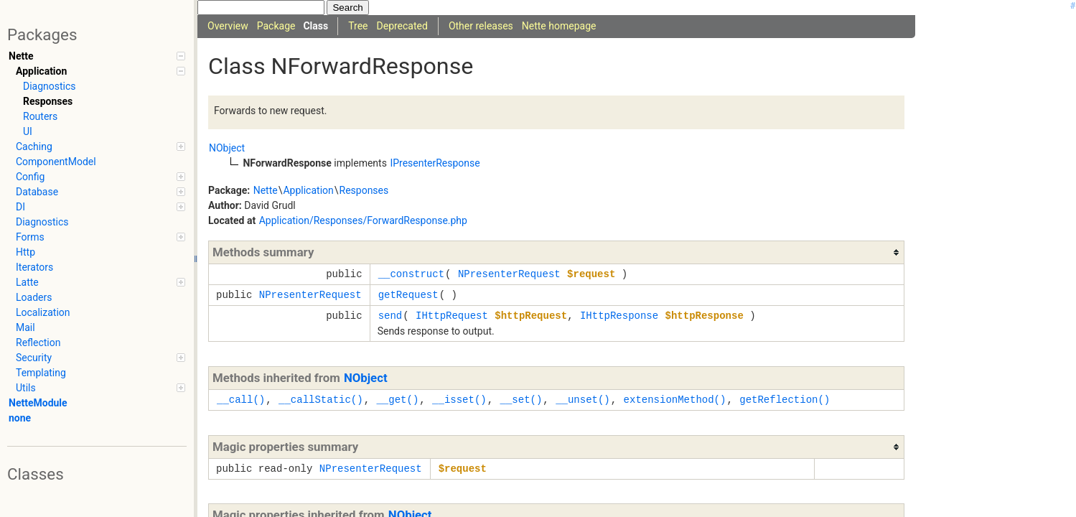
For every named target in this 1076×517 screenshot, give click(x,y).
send (390, 315)
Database (100, 191)
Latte (100, 282)
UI (27, 131)
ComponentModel (56, 161)
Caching (100, 146)
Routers (40, 116)
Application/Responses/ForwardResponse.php (363, 220)
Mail (25, 327)
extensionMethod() (675, 399)
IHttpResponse (619, 315)
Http (25, 252)
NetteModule (38, 403)
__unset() (583, 399)
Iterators (34, 267)
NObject (366, 378)
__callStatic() (321, 399)
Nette (97, 56)
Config (100, 176)
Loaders (34, 297)
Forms (100, 237)
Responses (47, 101)
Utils (100, 387)
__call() (241, 399)
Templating (41, 372)
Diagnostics (49, 86)
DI (100, 207)
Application (100, 71)
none (20, 418)
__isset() (459, 399)
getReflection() (784, 399)
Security (100, 357)
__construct (411, 274)
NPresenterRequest (509, 274)
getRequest (408, 295)
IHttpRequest (452, 315)
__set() (521, 399)
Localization (43, 312)
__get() (397, 399)
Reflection (38, 342)
